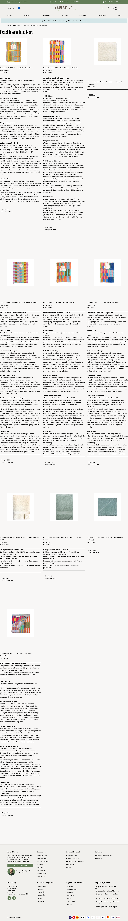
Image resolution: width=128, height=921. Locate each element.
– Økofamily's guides (72, 858)
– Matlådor (40, 889)
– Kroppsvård (41, 895)
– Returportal (41, 867)
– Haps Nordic (70, 901)
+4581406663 (22, 873)
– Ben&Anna (70, 895)
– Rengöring (40, 901)
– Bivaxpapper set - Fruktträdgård (106, 907)
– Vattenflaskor (42, 886)
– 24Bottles (69, 904)
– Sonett (68, 898)
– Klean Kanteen (71, 889)
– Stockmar (69, 892)
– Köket (39, 898)
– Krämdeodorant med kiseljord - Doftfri (106, 887)
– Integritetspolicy (42, 861)
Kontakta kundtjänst (20, 865)
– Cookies (40, 864)
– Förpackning (70, 864)
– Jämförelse (41, 876)
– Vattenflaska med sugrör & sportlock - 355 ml (107, 903)
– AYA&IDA (69, 886)
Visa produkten (7, 212)
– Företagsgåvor (42, 873)
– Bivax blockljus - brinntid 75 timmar (107, 891)
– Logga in (98, 858)
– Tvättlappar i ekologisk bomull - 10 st (107, 899)
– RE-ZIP (68, 867)
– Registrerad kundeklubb (103, 855)
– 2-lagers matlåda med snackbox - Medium (107, 895)
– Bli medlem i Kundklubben (75, 861)
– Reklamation (41, 870)
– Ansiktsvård (41, 892)
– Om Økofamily (71, 855)
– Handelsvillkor (42, 858)
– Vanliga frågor (42, 855)
